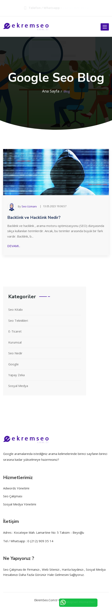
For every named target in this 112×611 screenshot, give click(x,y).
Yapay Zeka (16, 375)
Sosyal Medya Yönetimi (19, 504)
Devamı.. (13, 246)
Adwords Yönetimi (16, 488)
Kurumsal (15, 342)
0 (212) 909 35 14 (75, 8)
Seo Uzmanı (29, 206)
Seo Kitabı (15, 309)
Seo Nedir (15, 353)
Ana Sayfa (50, 91)
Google (13, 364)
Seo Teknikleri (18, 320)
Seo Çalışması (12, 496)
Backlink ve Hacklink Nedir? (34, 217)
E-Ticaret (15, 331)
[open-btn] (105, 27)
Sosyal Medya (18, 386)
